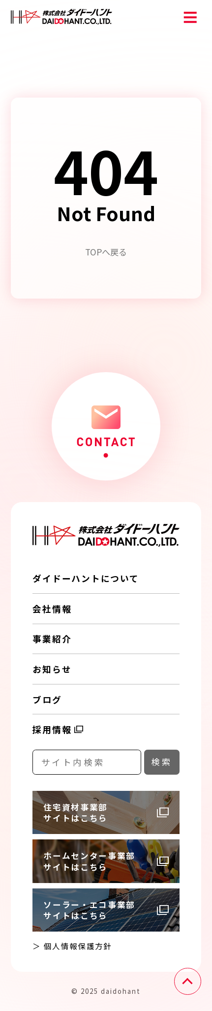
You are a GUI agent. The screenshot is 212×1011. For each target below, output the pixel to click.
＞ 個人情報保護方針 (72, 945)
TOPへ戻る (106, 252)
